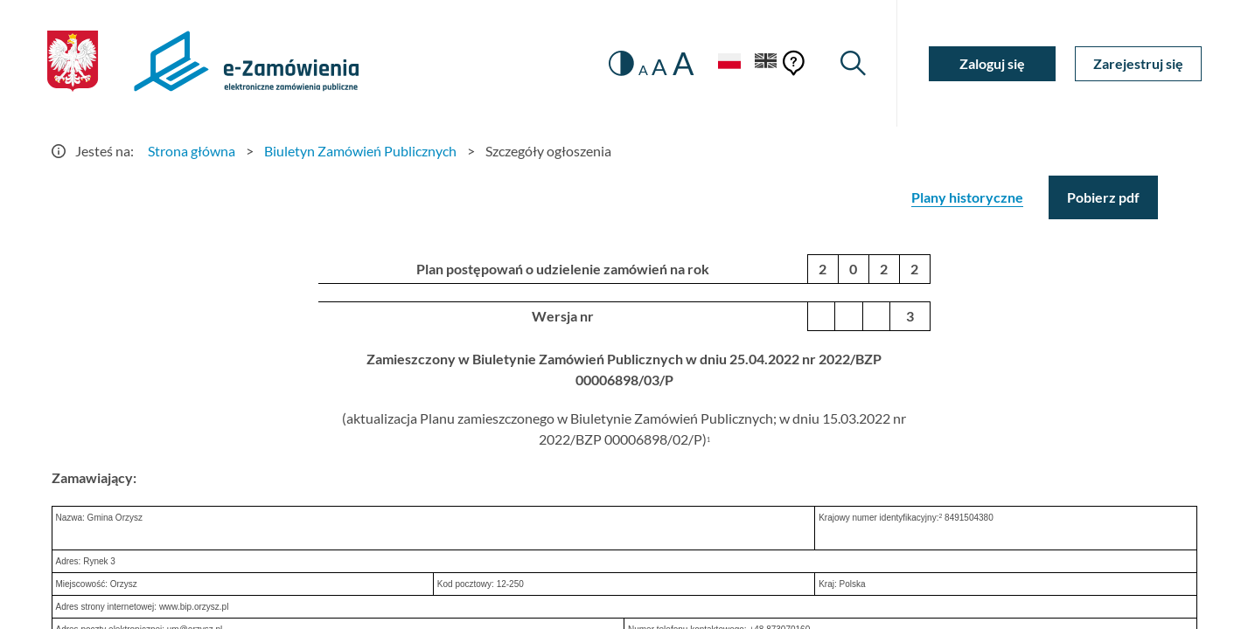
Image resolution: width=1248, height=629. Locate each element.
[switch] (621, 63)
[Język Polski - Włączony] (729, 63)
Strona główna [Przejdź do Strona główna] (191, 150)
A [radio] (643, 70)
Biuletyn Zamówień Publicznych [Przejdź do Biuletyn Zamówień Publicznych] (360, 150)
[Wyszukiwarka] (853, 63)
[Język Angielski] (766, 63)
